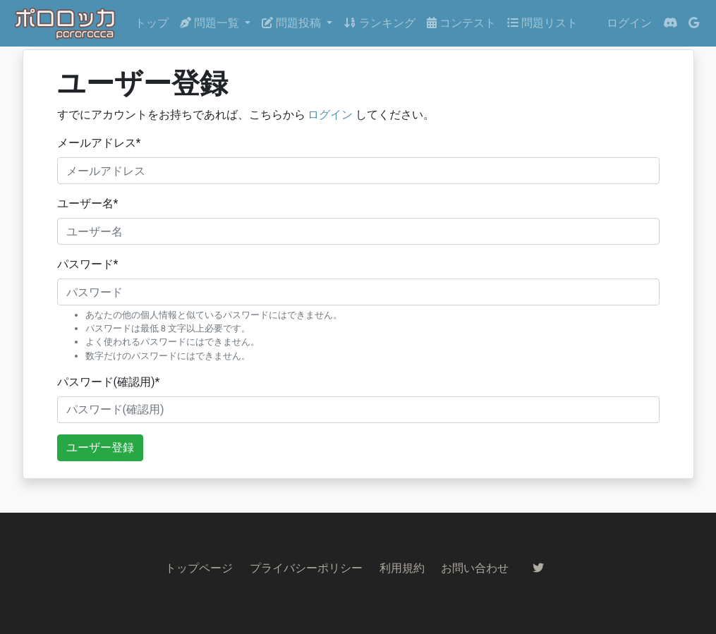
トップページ (199, 568)
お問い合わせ (475, 568)
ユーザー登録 (100, 447)
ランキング (379, 23)
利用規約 (402, 568)
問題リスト (542, 23)
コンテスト (461, 23)
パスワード (88, 264)
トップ (152, 23)
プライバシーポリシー (306, 568)
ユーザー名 (88, 203)
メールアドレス (99, 143)
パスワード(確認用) (108, 382)
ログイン (629, 23)
